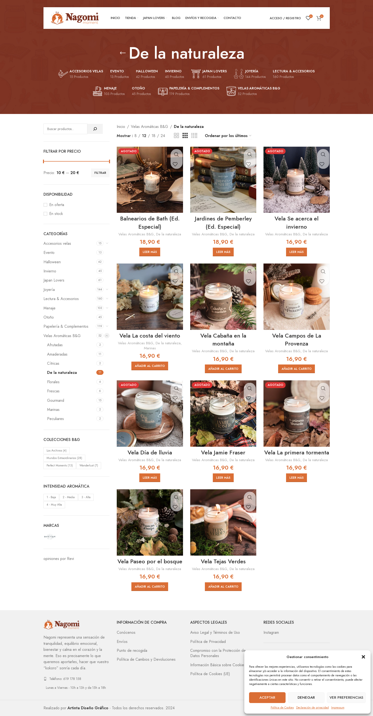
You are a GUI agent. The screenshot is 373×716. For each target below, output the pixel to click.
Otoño (48, 317)
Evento (49, 252)
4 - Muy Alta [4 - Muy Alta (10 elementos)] (54, 504)
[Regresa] (123, 53)
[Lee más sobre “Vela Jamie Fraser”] (223, 477)
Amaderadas (57, 354)
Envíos (122, 641)
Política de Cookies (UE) (210, 674)
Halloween (52, 262)
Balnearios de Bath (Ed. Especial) (150, 222)
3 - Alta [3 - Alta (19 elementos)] (86, 497)
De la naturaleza (62, 372)
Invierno (49, 271)
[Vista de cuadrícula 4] (194, 135)
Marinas (53, 409)
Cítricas (53, 363)
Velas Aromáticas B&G (62, 336)
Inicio (121, 126)
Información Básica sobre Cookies (218, 665)
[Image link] (61, 624)
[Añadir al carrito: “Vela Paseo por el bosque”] (149, 586)
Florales (53, 382)
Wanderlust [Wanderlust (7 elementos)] (88, 465)
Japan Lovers (53, 280)
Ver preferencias (346, 697)
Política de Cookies (282, 707)
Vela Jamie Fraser (223, 452)
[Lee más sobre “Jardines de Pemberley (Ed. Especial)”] (223, 252)
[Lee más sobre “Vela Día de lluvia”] (149, 477)
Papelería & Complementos (65, 326)
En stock (56, 213)
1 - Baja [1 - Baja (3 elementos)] (51, 497)
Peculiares (55, 418)
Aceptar (267, 697)
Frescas (53, 391)
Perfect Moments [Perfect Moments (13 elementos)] (60, 465)
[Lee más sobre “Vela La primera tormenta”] (296, 477)
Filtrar (100, 173)
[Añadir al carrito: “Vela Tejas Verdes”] (223, 586)
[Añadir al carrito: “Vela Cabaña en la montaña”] (223, 368)
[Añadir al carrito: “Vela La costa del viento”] (149, 366)
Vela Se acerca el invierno (296, 222)
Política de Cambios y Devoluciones (146, 659)
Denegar (306, 697)
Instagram (271, 632)
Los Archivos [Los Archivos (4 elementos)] (57, 450)
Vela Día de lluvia (150, 452)
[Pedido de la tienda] (228, 135)
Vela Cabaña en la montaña (223, 339)
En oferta (56, 204)
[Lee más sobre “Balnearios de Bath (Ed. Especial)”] (149, 252)
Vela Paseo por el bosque (149, 561)
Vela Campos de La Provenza (296, 339)
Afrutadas (55, 345)
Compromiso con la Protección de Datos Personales (218, 653)
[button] (363, 656)
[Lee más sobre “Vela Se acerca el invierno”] (296, 252)
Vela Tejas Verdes (223, 561)
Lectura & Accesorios (61, 298)
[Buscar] (95, 129)
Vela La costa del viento (149, 335)
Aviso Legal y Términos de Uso (215, 632)
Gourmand (55, 400)
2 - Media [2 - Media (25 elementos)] (69, 497)
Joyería (49, 289)
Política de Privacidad (208, 641)
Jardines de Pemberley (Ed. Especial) (223, 222)
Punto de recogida (132, 650)
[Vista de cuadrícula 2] (176, 135)
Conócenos (126, 632)
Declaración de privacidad (312, 707)
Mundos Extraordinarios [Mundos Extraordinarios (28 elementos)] (64, 458)
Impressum (337, 707)
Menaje (49, 308)
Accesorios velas (57, 243)
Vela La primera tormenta (296, 452)
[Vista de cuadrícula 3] (185, 135)
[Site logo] (75, 17)
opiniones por (58, 558)
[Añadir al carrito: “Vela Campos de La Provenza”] (296, 368)
